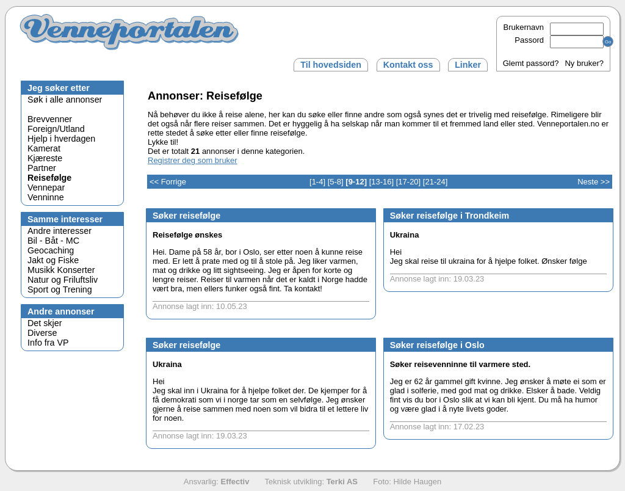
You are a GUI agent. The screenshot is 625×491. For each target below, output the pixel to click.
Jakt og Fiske (53, 260)
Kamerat (43, 148)
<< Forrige (168, 181)
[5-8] (336, 181)
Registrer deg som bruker (192, 160)
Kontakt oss (408, 65)
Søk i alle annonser (64, 99)
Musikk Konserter (61, 270)
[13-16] (381, 181)
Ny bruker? (584, 63)
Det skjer (44, 323)
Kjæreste (44, 158)
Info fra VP (48, 342)
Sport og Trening (59, 289)
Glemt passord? (531, 63)
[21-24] (435, 181)
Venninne (45, 197)
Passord (559, 40)
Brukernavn (554, 27)
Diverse (42, 333)
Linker (468, 65)
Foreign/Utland (56, 129)
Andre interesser (59, 231)
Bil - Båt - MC (53, 241)
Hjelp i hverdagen (61, 139)
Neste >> (593, 181)
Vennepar (46, 187)
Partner (41, 168)
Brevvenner (49, 119)
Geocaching (50, 250)
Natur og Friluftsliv (62, 280)
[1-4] (317, 181)
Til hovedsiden (330, 65)
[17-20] (408, 181)
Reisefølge (49, 178)
